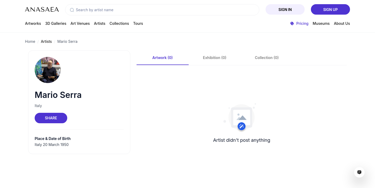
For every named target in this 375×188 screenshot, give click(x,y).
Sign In (285, 9)
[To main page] (42, 9)
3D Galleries (55, 23)
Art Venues (80, 23)
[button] (72, 10)
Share (51, 118)
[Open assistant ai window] (359, 172)
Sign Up (330, 9)
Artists (100, 23)
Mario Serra (67, 41)
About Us (342, 23)
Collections (119, 23)
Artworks (33, 23)
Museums (321, 23)
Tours (138, 23)
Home (30, 41)
